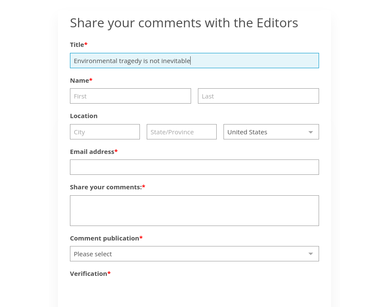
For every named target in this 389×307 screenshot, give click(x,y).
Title (77, 44)
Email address (92, 151)
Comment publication (104, 238)
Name (79, 80)
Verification (88, 273)
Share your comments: (106, 186)
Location (84, 115)
